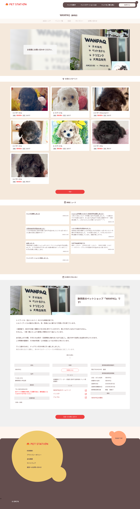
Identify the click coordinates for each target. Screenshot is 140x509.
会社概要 (30, 459)
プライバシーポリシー (34, 455)
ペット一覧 (59, 21)
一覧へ (70, 192)
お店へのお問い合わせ (70, 417)
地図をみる (70, 370)
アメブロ (56, 397)
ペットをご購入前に (107, 5)
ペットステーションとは (88, 5)
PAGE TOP (118, 438)
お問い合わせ (92, 21)
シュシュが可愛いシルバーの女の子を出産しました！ (88, 214)
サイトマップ (31, 463)
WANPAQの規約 (97, 398)
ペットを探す (71, 5)
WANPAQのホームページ (62, 390)
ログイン (127, 5)
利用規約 (30, 451)
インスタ (56, 394)
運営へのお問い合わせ (34, 467)
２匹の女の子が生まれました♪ (35, 228)
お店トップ (47, 21)
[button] (1, 498)
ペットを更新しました (33, 214)
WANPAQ (69, 15)
